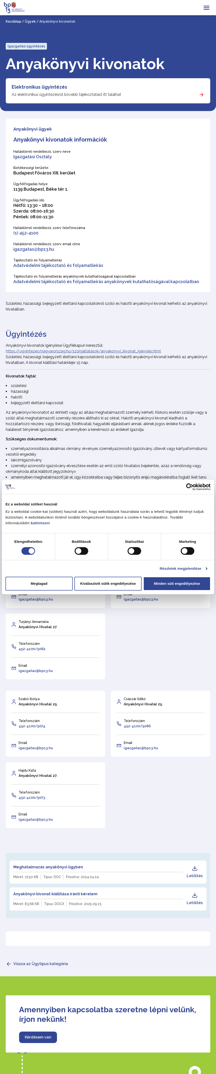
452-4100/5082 (32, 649)
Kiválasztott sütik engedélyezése (108, 583)
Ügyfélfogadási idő (28, 200)
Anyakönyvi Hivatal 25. (38, 704)
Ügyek (30, 21)
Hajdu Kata (27, 770)
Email (23, 665)
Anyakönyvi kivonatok (85, 63)
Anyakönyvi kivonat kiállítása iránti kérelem (55, 894)
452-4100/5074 (32, 726)
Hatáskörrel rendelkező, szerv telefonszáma (49, 228)
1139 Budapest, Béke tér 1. (40, 189)
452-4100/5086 (137, 726)
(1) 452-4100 (25, 232)
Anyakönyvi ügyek (32, 129)
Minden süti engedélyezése (177, 583)
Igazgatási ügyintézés (26, 46)
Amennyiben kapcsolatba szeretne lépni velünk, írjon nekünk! (107, 1014)
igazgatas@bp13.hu (33, 249)
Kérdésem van (38, 1037)
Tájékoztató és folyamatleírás (37, 260)
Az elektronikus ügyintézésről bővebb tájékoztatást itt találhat (66, 94)
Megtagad (39, 583)
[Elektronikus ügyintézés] (108, 90)
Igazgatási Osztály (32, 156)
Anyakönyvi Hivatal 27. (38, 627)
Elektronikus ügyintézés (39, 87)
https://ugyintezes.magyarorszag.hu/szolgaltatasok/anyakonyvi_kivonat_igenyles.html (83, 351)
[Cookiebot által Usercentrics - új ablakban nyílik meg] (190, 486)
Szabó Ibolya (29, 699)
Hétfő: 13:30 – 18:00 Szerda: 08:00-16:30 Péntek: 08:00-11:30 (33, 211)
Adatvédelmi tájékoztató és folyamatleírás (58, 265)
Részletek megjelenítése (180, 568)
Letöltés (195, 871)
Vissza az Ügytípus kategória (40, 964)
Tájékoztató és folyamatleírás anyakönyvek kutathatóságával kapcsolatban (74, 276)
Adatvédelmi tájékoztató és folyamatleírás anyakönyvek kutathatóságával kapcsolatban (106, 281)
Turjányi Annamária (34, 622)
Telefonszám (29, 644)
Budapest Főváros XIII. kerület (44, 172)
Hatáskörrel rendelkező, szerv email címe (46, 244)
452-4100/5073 (32, 797)
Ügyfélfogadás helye (30, 184)
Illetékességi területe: (31, 168)
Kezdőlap (13, 21)
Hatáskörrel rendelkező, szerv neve (42, 151)
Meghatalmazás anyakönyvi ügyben (48, 867)
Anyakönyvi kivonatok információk (60, 139)
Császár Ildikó (135, 699)
